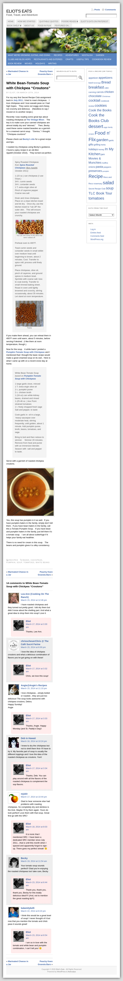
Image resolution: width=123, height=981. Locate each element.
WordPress (61, 972)
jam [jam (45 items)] (103, 154)
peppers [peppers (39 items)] (107, 167)
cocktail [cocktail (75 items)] (94, 100)
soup (19, 562)
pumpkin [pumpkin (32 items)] (105, 171)
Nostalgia (87, 55)
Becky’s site (29, 139)
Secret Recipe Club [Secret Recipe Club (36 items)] (97, 189)
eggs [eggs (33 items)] (105, 127)
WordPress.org (96, 239)
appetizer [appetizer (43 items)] (93, 78)
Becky (24, 858)
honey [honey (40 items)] (101, 149)
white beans (43, 562)
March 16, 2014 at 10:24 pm (34, 741)
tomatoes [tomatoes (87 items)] (96, 198)
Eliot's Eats (19, 11)
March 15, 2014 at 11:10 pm (34, 688)
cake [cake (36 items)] (106, 88)
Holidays (40, 63)
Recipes (58, 55)
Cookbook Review (101, 59)
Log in (93, 229)
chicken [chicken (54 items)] (109, 91)
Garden (100, 55)
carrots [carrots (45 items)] (100, 92)
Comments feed (97, 236)
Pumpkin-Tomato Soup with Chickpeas (25, 352)
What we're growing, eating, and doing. (29, 55)
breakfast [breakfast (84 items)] (96, 87)
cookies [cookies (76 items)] (101, 106)
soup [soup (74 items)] (109, 188)
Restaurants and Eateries (48, 59)
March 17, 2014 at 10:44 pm (34, 797)
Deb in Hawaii (28, 738)
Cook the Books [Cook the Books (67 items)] (100, 110)
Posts (97, 9)
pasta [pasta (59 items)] (99, 166)
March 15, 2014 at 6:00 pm (33, 647)
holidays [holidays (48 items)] (93, 149)
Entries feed (95, 233)
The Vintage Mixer (35, 120)
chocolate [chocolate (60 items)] (95, 96)
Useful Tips (83, 59)
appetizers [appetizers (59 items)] (105, 77)
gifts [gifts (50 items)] (91, 144)
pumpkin (10, 562)
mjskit (24, 794)
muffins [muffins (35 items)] (105, 163)
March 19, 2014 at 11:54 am (34, 861)
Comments (110, 9)
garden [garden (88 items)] (102, 140)
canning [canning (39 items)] (92, 92)
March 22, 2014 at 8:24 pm (33, 911)
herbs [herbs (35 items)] (103, 145)
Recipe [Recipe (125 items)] (96, 176)
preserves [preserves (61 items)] (95, 170)
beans (26, 560)
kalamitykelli (27, 908)
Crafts (69, 59)
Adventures (72, 55)
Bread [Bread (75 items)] (106, 82)
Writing (52, 63)
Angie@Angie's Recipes (34, 685)
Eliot (28, 621)
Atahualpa (72, 972)
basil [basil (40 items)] (91, 83)
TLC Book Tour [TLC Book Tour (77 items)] (100, 193)
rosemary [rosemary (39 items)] (98, 183)
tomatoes (28, 562)
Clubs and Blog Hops (19, 59)
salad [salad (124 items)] (108, 182)
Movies (28, 63)
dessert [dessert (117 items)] (96, 126)
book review (14, 63)
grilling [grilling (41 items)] (97, 145)
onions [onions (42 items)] (92, 167)
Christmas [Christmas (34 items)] (106, 96)
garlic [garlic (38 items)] (111, 140)
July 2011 (18, 100)
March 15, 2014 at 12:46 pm (34, 600)
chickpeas (36, 560)
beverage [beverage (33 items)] (97, 83)
